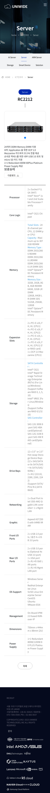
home (14, 35)
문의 (10, 731)
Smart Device (24, 65)
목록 (25, 666)
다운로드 (13, 175)
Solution (39, 65)
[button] (25, 138)
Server (36, 35)
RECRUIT (10, 698)
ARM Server (37, 57)
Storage (10, 65)
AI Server (12, 57)
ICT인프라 (25, 35)
